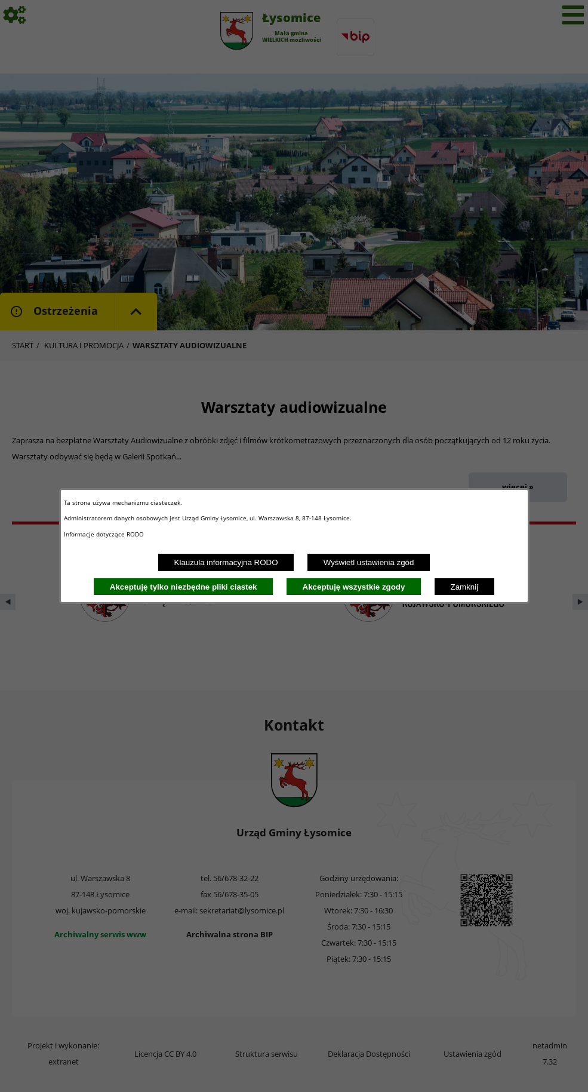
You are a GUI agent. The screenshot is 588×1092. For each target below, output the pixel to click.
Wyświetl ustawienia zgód (369, 562)
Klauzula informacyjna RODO (226, 562)
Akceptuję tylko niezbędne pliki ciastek (183, 586)
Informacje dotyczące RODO (105, 534)
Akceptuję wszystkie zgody (354, 586)
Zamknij (465, 586)
